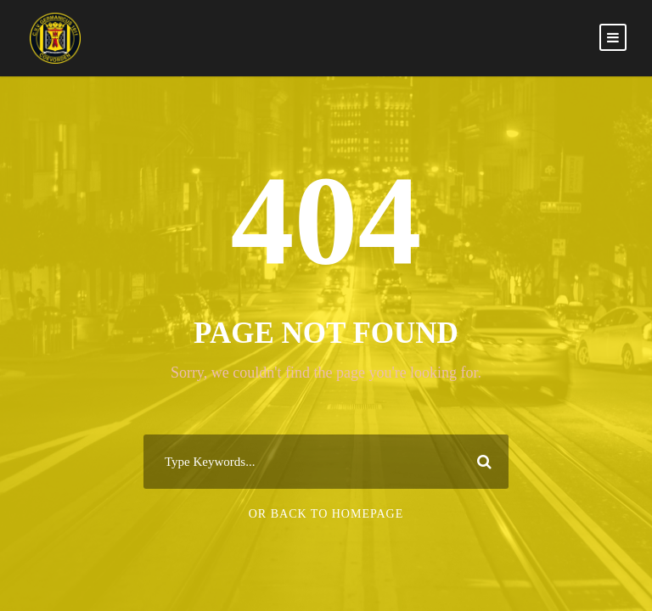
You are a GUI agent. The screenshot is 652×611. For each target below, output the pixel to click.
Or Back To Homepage (326, 513)
